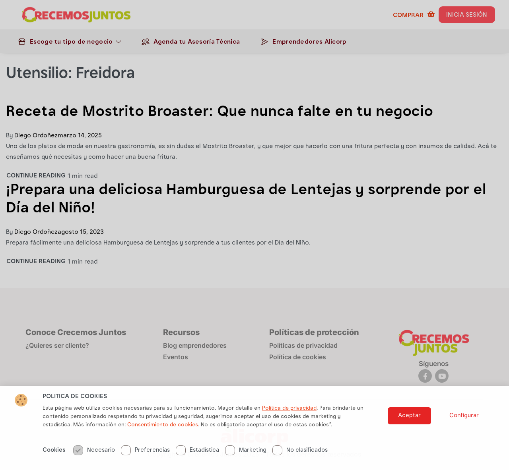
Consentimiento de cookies (162, 440)
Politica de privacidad (289, 423)
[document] (254, 235)
